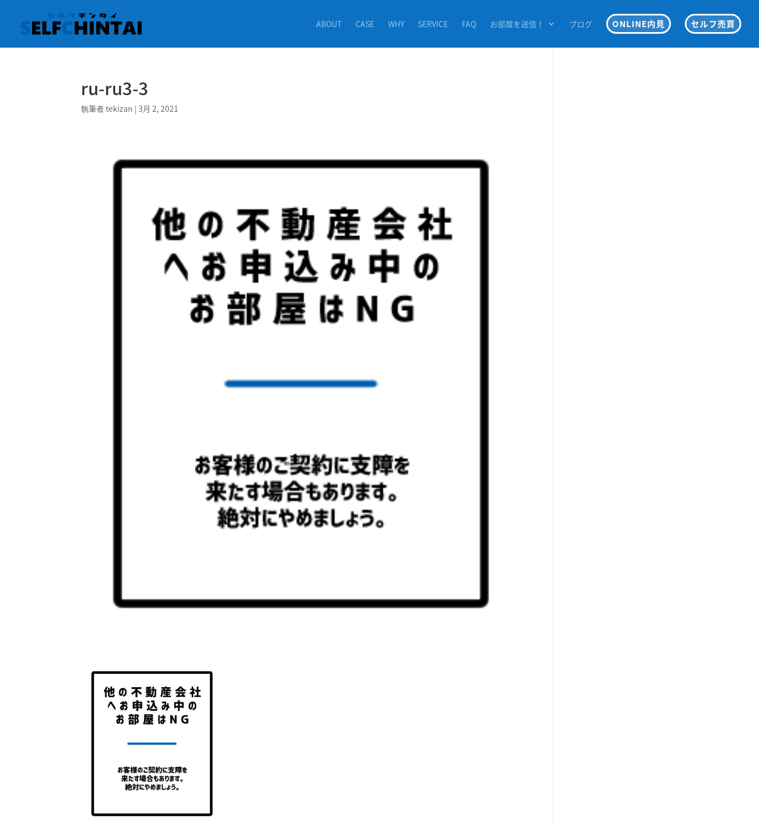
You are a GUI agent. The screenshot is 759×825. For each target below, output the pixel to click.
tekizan (119, 108)
